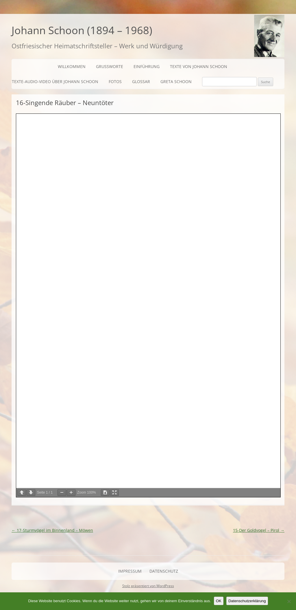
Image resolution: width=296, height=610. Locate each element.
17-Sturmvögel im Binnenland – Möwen (52, 530)
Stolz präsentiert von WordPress (148, 585)
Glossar (141, 81)
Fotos (115, 81)
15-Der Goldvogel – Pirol (258, 530)
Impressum (130, 571)
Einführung (147, 66)
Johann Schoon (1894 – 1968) (82, 30)
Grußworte (109, 66)
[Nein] (289, 601)
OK (218, 601)
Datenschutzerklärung (247, 601)
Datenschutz (163, 571)
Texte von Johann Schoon (198, 66)
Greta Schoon (176, 81)
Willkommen (72, 66)
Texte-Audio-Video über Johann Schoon (55, 81)
